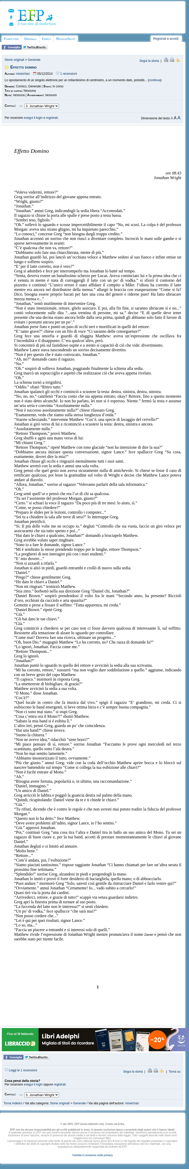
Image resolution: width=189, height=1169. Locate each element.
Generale (34, 60)
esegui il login (33, 118)
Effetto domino (23, 67)
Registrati (159, 38)
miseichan (23, 74)
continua (154, 80)
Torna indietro (13, 1103)
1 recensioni (66, 74)
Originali (30, 39)
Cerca (46, 39)
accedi (174, 38)
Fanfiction (11, 39)
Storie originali (14, 60)
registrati (52, 118)
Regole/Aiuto (65, 39)
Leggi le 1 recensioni (21, 1070)
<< (21, 106)
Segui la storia (149, 61)
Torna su (175, 1071)
